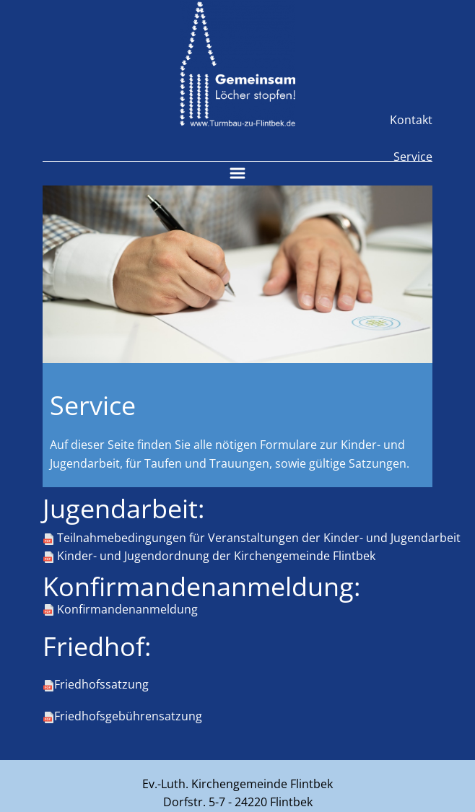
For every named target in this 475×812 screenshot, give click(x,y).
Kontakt (411, 120)
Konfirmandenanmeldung (120, 610)
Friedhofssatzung (96, 685)
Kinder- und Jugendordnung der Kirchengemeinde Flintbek (209, 556)
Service (412, 157)
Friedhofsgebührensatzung (122, 716)
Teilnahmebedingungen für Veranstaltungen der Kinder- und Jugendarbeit (252, 538)
